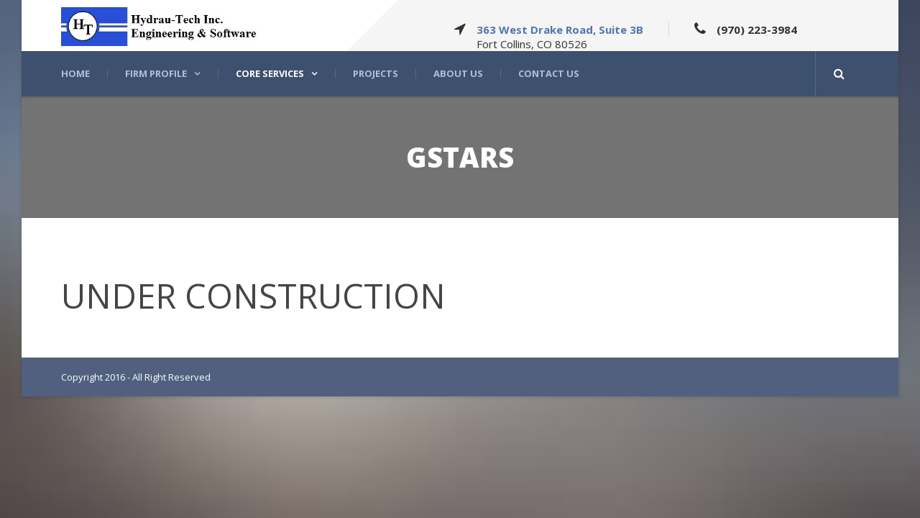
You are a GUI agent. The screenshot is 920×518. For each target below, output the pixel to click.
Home (75, 73)
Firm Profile (156, 73)
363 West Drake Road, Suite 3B (560, 29)
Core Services (270, 73)
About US (458, 73)
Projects (375, 73)
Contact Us (548, 73)
